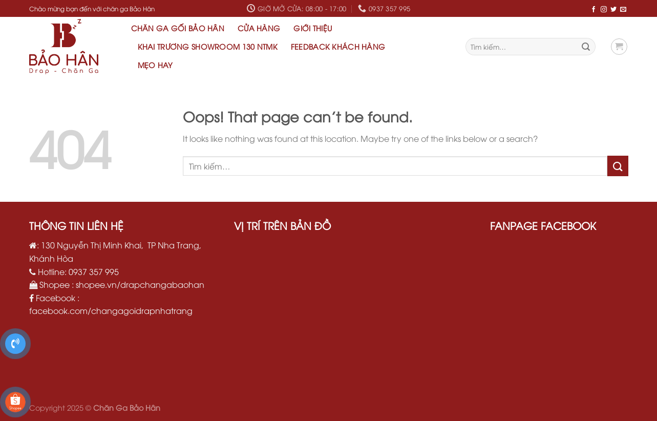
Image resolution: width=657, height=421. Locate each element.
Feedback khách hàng (338, 46)
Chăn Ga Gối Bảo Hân (177, 28)
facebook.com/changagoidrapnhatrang (111, 310)
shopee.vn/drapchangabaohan (140, 284)
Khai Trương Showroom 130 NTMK (208, 46)
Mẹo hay (155, 65)
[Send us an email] (623, 9)
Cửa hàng (259, 28)
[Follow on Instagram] (604, 9)
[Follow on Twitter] (613, 9)
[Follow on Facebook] (593, 9)
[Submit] (586, 46)
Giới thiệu (312, 28)
